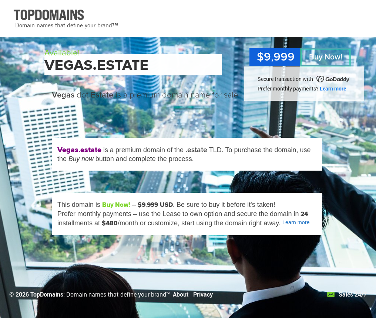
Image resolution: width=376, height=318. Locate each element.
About (181, 294)
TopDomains (46, 294)
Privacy (203, 294)
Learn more (333, 88)
